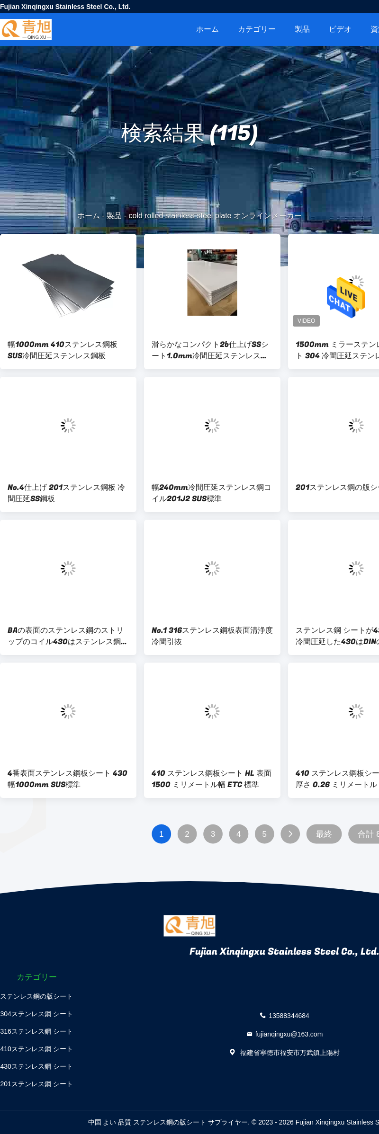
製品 (302, 29)
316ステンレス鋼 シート (36, 1031)
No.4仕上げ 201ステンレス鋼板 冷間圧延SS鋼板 (66, 493)
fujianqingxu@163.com (289, 1033)
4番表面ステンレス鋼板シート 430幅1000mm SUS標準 (67, 779)
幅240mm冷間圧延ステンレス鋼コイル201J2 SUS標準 (211, 493)
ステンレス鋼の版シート (36, 996)
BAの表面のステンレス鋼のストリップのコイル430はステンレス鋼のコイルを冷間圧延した (68, 636)
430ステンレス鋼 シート (36, 1066)
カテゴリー (257, 29)
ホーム (207, 29)
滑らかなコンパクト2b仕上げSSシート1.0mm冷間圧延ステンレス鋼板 (210, 350)
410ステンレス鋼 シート (36, 1049)
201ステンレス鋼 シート (36, 1084)
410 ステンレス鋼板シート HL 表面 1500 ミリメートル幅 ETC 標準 (211, 779)
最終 (324, 834)
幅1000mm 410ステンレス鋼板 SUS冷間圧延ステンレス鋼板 (62, 350)
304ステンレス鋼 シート (36, 1014)
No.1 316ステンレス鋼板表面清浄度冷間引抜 (212, 636)
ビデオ (340, 29)
